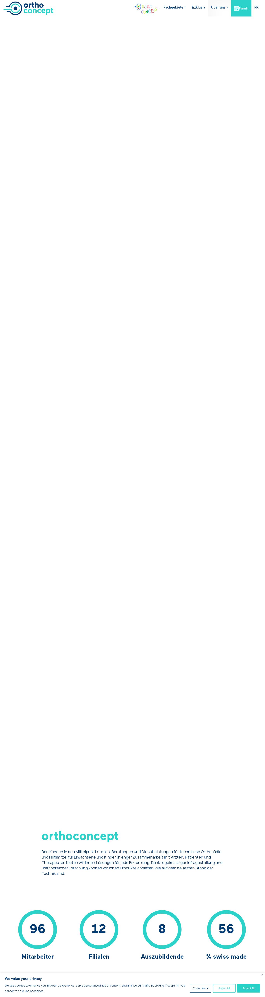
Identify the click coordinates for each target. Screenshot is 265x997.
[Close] (262, 974)
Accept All (249, 988)
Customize (199, 988)
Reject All (224, 988)
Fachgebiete (173, 8)
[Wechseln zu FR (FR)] (256, 8)
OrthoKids (142, 8)
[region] (132, 985)
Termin (244, 8)
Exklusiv (198, 8)
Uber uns (218, 8)
